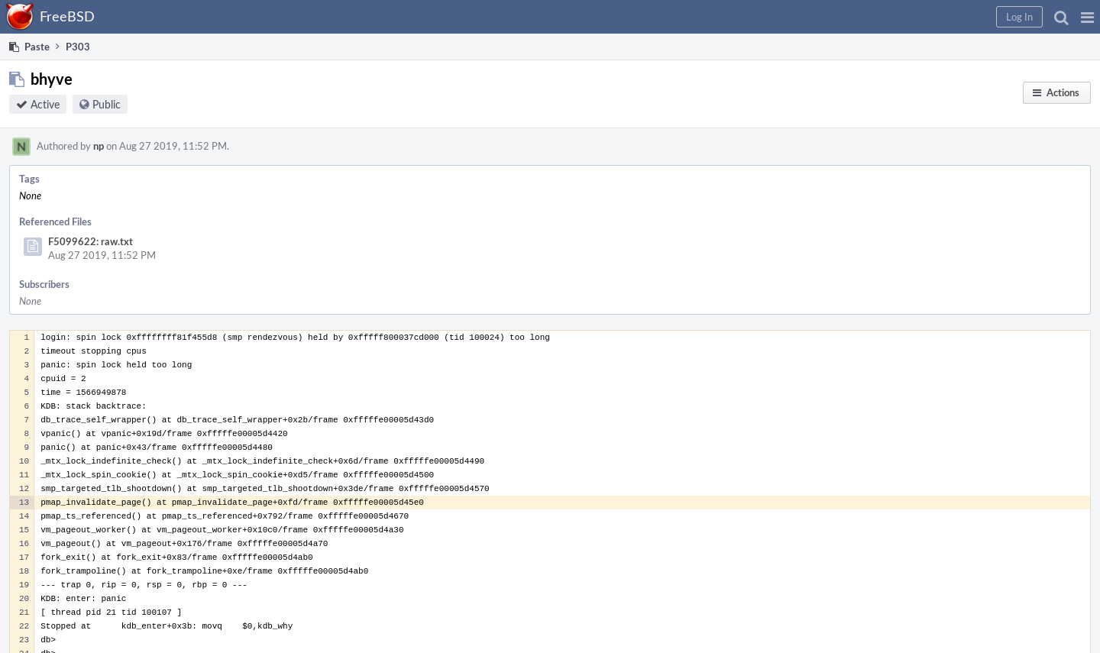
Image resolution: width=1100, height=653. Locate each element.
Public (106, 104)
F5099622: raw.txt (90, 241)
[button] (1087, 17)
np (98, 146)
